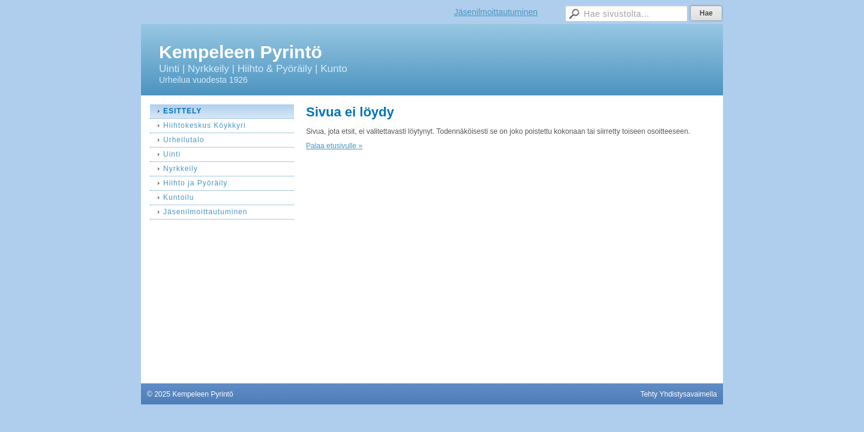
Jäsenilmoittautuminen (496, 12)
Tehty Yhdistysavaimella (678, 394)
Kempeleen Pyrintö (240, 52)
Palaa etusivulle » (334, 146)
